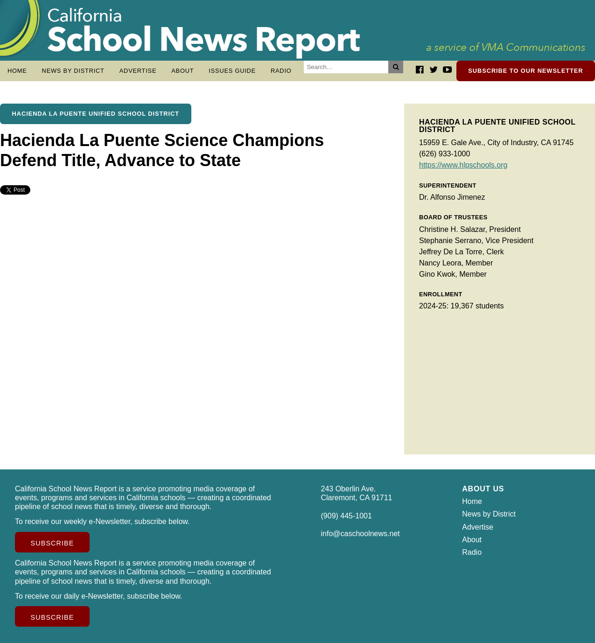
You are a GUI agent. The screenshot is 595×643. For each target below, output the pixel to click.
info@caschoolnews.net (360, 534)
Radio (281, 70)
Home (17, 70)
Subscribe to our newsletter (525, 70)
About (182, 70)
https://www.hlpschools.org (463, 165)
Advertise (138, 70)
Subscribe (52, 543)
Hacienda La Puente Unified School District (95, 113)
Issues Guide (232, 70)
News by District (73, 70)
